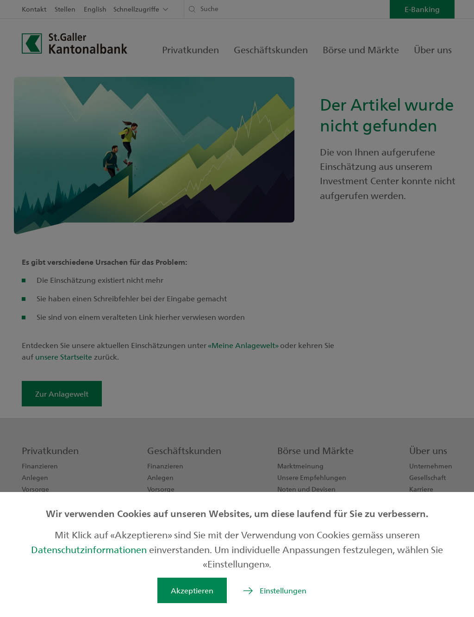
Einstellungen (283, 590)
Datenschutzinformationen (90, 549)
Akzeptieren (192, 590)
